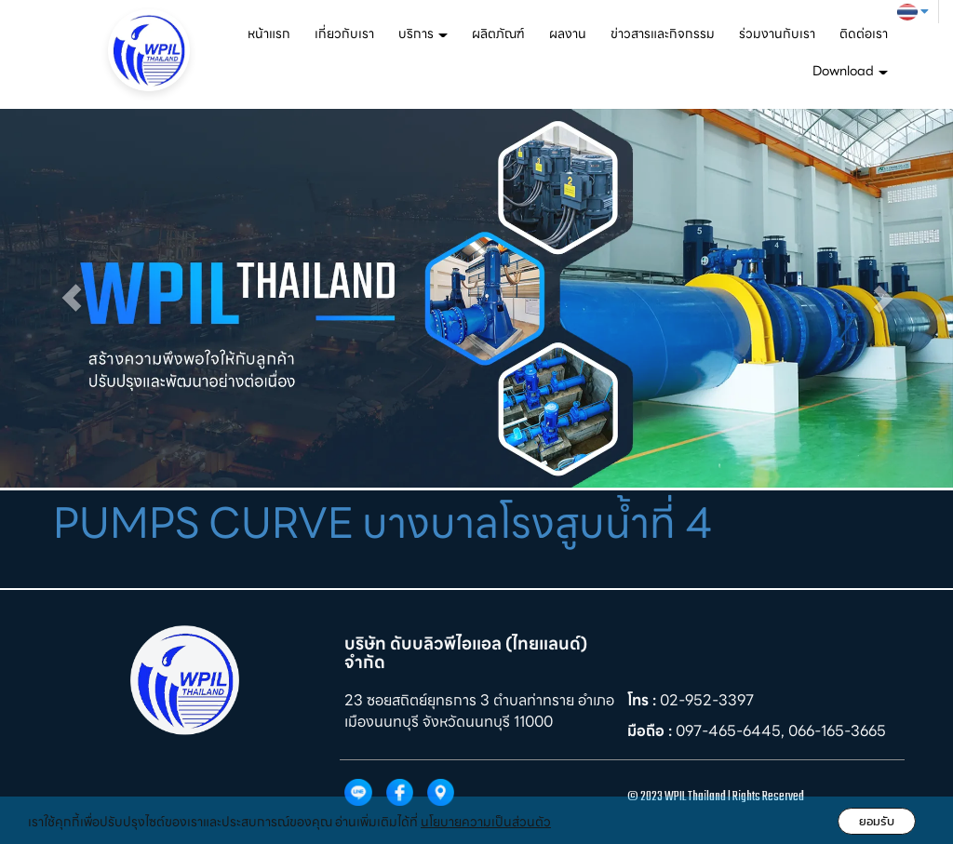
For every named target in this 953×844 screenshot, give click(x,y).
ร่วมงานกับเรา (777, 33)
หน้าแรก (269, 33)
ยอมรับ (876, 821)
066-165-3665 (837, 731)
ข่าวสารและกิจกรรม (663, 33)
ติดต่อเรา (863, 33)
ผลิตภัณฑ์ (498, 33)
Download (850, 70)
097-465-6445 (728, 731)
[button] (71, 298)
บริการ (423, 33)
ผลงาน (567, 33)
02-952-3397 (707, 700)
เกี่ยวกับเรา (344, 33)
